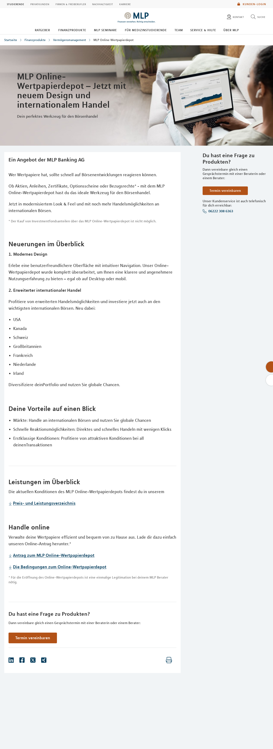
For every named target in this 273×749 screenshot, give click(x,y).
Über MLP (231, 30)
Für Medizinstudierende (146, 30)
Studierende (15, 4)
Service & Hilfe (203, 30)
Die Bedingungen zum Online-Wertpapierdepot (59, 566)
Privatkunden (39, 4)
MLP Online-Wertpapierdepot (113, 40)
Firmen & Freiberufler (70, 4)
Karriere (125, 4)
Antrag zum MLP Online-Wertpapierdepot (53, 555)
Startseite (10, 40)
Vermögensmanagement (69, 40)
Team (178, 30)
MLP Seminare (105, 30)
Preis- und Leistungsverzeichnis (44, 503)
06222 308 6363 (220, 211)
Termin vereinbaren (225, 190)
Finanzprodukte (72, 30)
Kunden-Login (251, 4)
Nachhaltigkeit (102, 4)
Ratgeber (42, 30)
